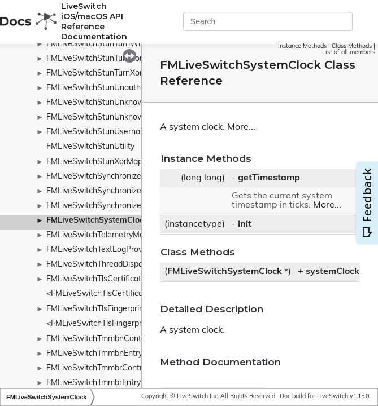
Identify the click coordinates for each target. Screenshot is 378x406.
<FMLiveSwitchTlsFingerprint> (100, 324)
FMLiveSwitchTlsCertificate (96, 279)
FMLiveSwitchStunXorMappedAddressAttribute (132, 162)
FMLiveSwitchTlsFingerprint (96, 309)
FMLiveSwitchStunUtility (90, 147)
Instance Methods (302, 46)
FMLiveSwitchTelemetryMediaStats (110, 235)
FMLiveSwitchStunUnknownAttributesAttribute (131, 117)
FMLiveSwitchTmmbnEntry (94, 354)
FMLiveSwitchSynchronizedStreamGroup (120, 191)
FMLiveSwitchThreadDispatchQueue (112, 265)
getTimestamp (269, 178)
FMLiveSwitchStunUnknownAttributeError (122, 103)
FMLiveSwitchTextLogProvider (101, 250)
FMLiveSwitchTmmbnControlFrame (109, 339)
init (244, 224)
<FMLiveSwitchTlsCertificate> (100, 294)
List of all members (348, 53)
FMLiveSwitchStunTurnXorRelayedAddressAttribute (140, 73)
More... (241, 127)
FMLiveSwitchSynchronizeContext (108, 177)
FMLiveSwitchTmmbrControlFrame (109, 368)
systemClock (332, 271)
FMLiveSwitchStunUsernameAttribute (115, 132)
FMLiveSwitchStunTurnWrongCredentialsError (130, 44)
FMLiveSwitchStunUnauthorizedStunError (121, 88)
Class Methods (352, 46)
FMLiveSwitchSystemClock (97, 221)
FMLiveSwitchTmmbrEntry (93, 383)
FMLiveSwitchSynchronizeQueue (106, 206)
